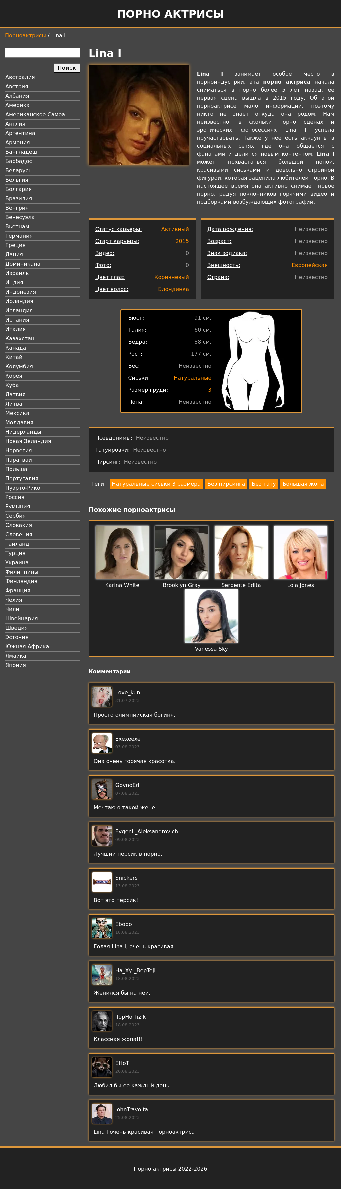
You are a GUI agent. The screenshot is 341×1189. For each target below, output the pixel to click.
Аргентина (20, 133)
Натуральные (192, 378)
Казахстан (19, 338)
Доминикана (22, 264)
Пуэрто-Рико (22, 488)
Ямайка (15, 656)
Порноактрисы (25, 35)
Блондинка (173, 289)
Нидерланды (23, 432)
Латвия (15, 394)
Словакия (18, 525)
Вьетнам (17, 226)
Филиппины (21, 572)
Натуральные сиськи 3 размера (156, 484)
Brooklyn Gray (182, 585)
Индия (14, 282)
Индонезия (20, 292)
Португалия (21, 478)
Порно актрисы (170, 14)
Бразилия (18, 198)
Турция (15, 553)
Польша (16, 469)
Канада (15, 348)
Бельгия (16, 180)
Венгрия (17, 208)
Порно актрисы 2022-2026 (170, 1169)
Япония (15, 665)
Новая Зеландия (28, 441)
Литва (13, 404)
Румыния (17, 506)
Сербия (15, 516)
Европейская (310, 265)
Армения (17, 142)
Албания (17, 96)
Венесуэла (20, 217)
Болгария (18, 189)
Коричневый (171, 277)
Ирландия (19, 301)
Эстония (17, 637)
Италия (15, 329)
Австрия (16, 86)
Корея (13, 376)
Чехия (13, 600)
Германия (19, 236)
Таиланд (17, 544)
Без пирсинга (226, 484)
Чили (12, 609)
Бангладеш (21, 152)
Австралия (20, 77)
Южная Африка (27, 646)
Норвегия (18, 450)
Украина (17, 562)
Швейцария (21, 618)
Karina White (122, 585)
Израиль (17, 273)
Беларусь (18, 170)
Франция (17, 590)
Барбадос (18, 161)
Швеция (16, 628)
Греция (15, 245)
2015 (182, 241)
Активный (175, 229)
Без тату (264, 484)
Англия (15, 124)
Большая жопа (303, 484)
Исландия (19, 310)
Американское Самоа (35, 114)
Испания (17, 320)
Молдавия (19, 422)
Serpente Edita (241, 585)
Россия (14, 497)
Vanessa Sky (211, 649)
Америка (17, 105)
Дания (14, 254)
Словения (18, 534)
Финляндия (21, 581)
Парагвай (18, 460)
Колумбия (19, 366)
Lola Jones (300, 585)
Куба (12, 385)
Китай (13, 357)
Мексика (17, 413)
